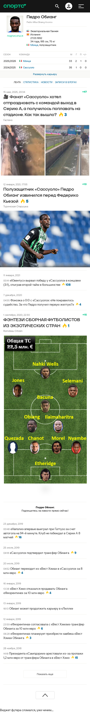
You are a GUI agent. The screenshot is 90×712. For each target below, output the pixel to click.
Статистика (31, 82)
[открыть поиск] (57, 6)
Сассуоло (26, 67)
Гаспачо (7, 120)
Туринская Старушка (15, 206)
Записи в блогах (65, 82)
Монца (34, 45)
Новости (47, 82)
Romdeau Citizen (12, 331)
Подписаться (15, 36)
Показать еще (45, 674)
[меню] (81, 6)
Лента (17, 82)
